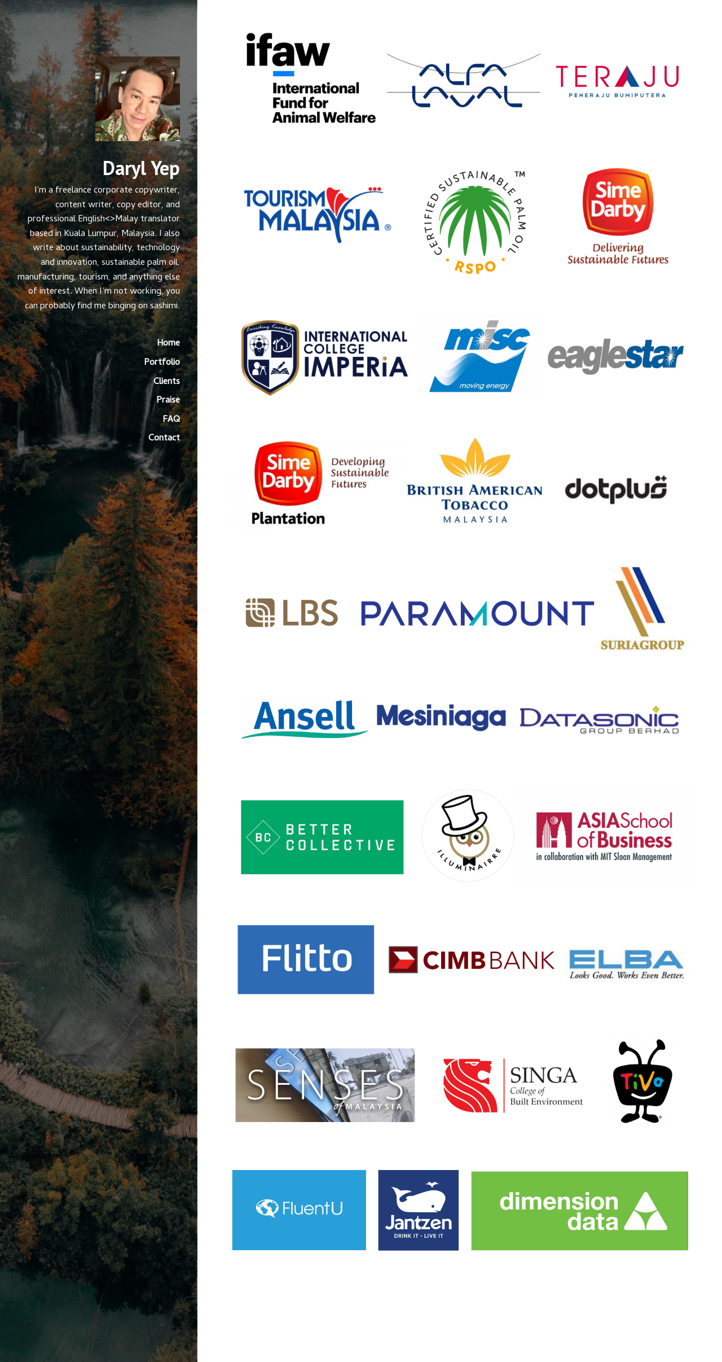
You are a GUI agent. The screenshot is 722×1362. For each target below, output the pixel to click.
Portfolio (162, 363)
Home (168, 344)
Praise (168, 401)
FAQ (171, 420)
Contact (164, 438)
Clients (166, 382)
